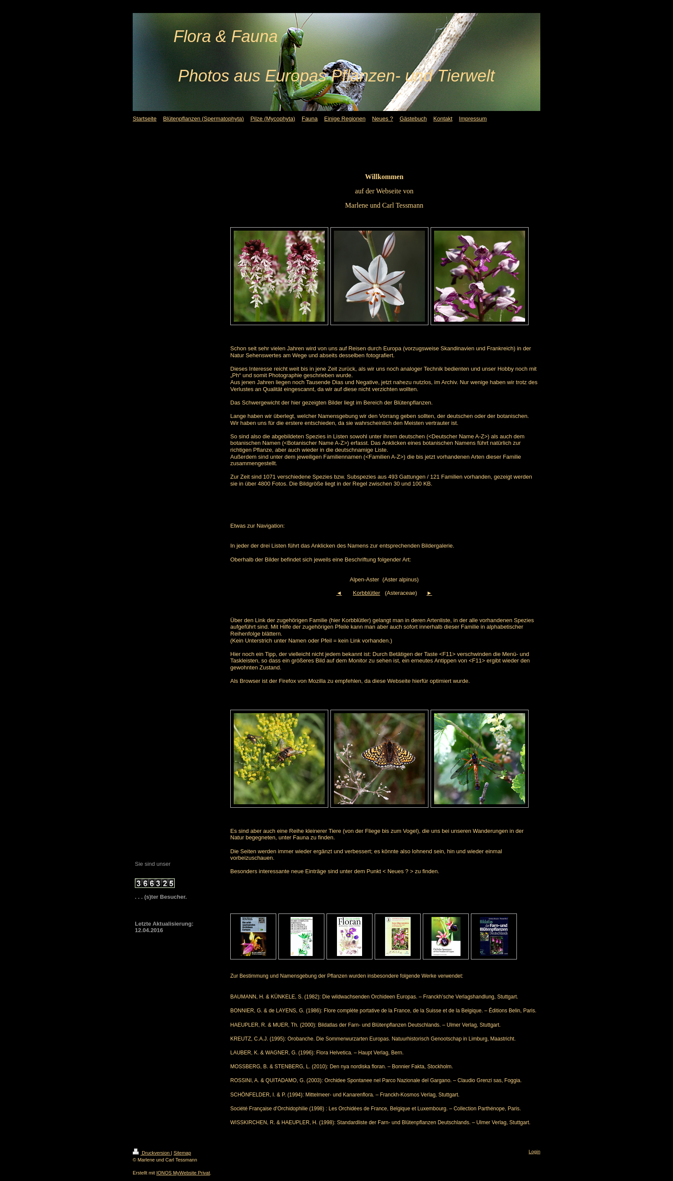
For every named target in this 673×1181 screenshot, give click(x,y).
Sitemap (182, 1152)
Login (534, 1151)
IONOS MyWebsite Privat (183, 1172)
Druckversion (152, 1152)
